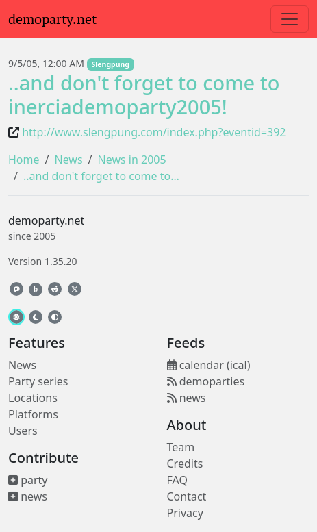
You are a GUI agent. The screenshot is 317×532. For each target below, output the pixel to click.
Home (24, 159)
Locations (33, 397)
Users (23, 430)
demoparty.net (52, 19)
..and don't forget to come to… (101, 175)
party (28, 479)
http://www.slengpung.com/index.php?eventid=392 (154, 132)
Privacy (185, 512)
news (27, 496)
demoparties (206, 381)
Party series (38, 381)
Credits (185, 463)
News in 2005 (132, 159)
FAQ (177, 479)
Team (181, 447)
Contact (187, 496)
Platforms (33, 414)
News (68, 159)
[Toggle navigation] (289, 19)
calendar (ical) (209, 364)
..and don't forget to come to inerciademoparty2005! (143, 94)
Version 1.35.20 (42, 261)
